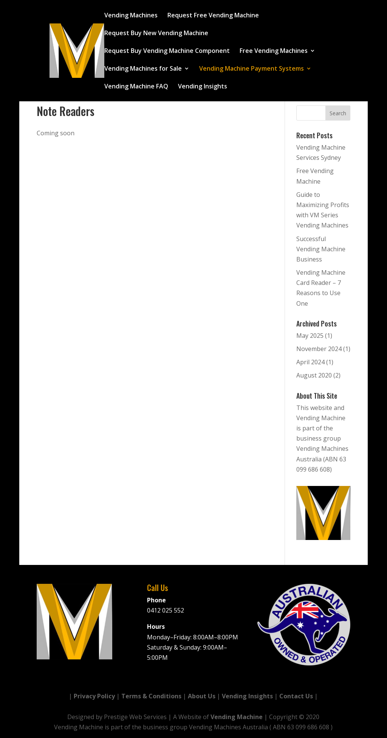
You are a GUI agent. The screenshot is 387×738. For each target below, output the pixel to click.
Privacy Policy (94, 696)
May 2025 (310, 335)
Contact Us (296, 696)
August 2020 (314, 375)
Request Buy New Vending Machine (156, 33)
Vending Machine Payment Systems (251, 69)
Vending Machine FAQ (136, 87)
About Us (201, 696)
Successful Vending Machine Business (320, 249)
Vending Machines (131, 15)
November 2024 (319, 349)
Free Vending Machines (274, 51)
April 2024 (310, 362)
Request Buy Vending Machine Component (167, 51)
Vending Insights (202, 87)
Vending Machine (237, 717)
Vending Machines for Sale (143, 69)
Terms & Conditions (151, 696)
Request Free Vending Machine (213, 15)
